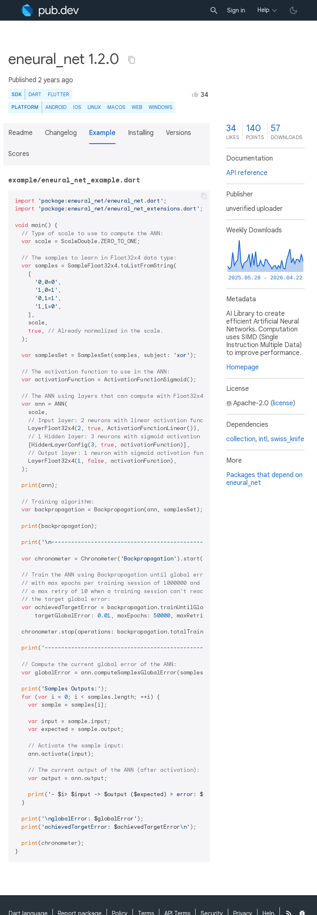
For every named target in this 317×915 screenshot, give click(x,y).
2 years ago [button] (55, 80)
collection (240, 439)
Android (55, 107)
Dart (34, 94)
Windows (160, 107)
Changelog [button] (61, 133)
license (283, 403)
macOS (116, 107)
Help (264, 10)
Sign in (236, 10)
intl (263, 439)
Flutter (58, 94)
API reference (246, 173)
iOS (77, 107)
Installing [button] (141, 133)
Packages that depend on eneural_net (264, 479)
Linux (94, 107)
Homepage (242, 367)
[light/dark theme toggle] (293, 10)
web (137, 107)
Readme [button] (20, 133)
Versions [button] (178, 133)
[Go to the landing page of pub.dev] (50, 10)
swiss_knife (287, 439)
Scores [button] (18, 154)
